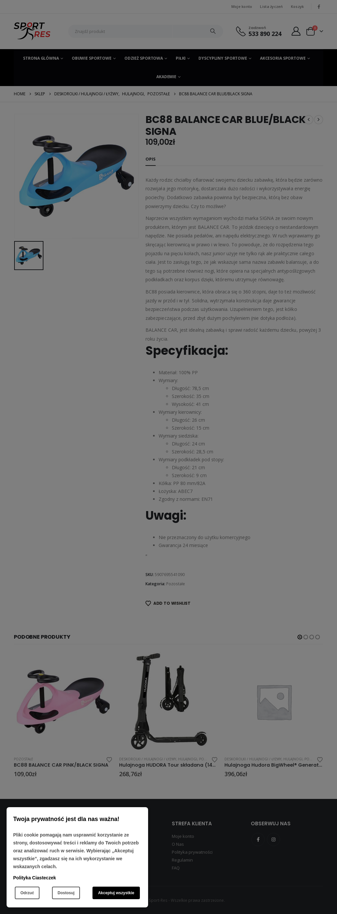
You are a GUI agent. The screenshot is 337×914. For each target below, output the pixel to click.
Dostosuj (66, 893)
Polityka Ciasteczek (34, 877)
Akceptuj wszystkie (116, 893)
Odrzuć (27, 893)
